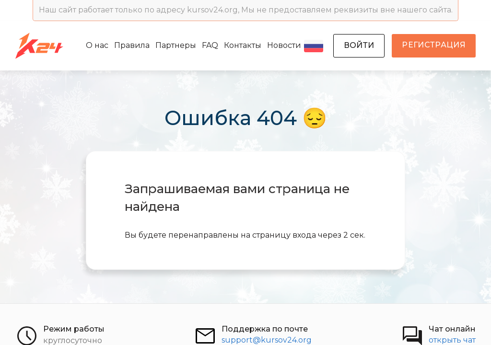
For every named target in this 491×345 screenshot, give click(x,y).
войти (359, 45)
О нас (97, 45)
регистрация (434, 44)
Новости (284, 45)
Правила (132, 45)
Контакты (242, 45)
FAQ (210, 45)
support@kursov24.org (267, 340)
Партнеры (175, 45)
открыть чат (452, 340)
